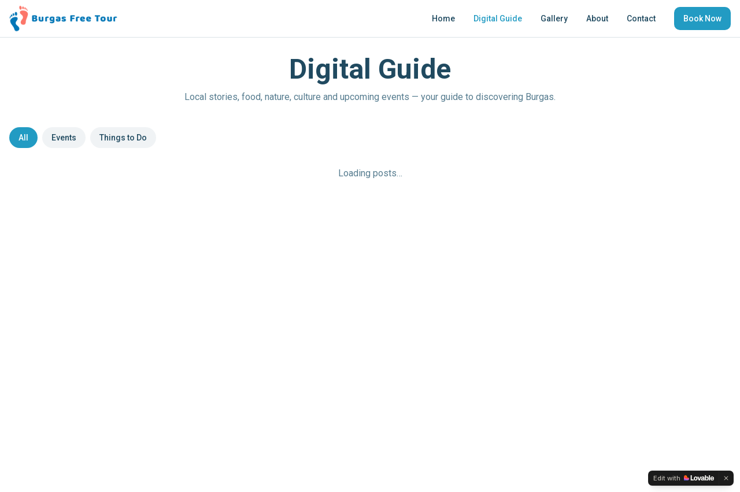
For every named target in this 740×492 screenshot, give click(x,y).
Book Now (702, 18)
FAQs (462, 276)
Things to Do (123, 137)
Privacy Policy (478, 292)
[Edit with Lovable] (684, 478)
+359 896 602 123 (344, 294)
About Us (174, 357)
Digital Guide (497, 18)
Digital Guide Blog (188, 308)
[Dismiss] (726, 478)
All (23, 137)
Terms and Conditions (493, 308)
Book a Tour (179, 341)
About (597, 18)
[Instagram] (36, 322)
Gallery (554, 18)
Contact (641, 18)
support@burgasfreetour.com (366, 276)
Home (443, 18)
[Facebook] (15, 322)
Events (63, 137)
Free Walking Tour (189, 276)
